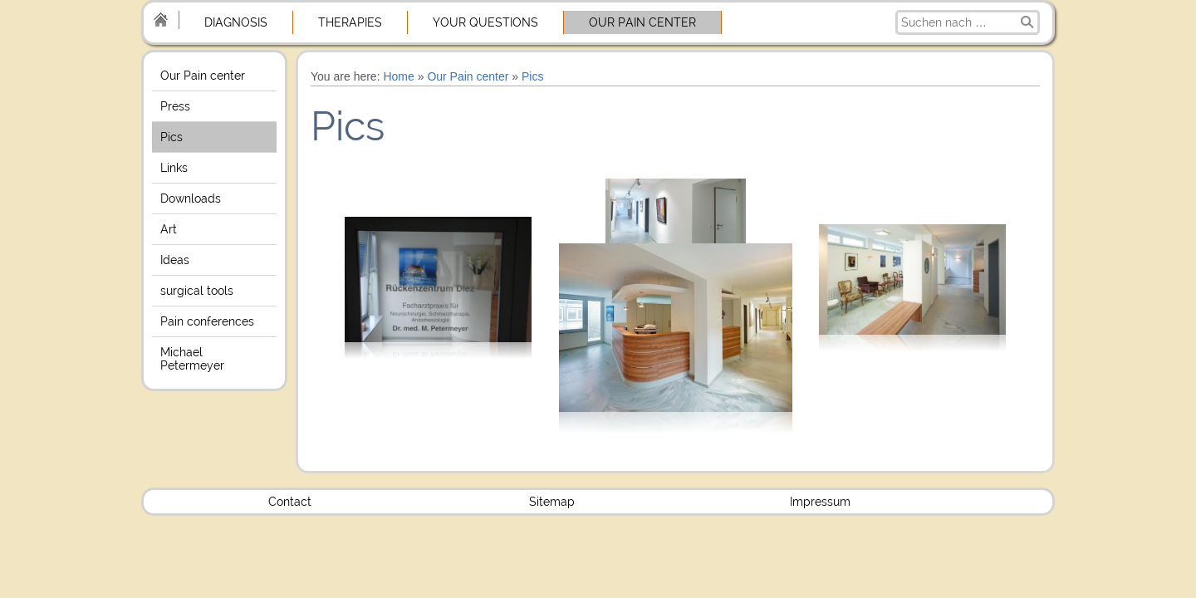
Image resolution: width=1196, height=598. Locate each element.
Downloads (190, 198)
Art (168, 229)
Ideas (174, 260)
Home (398, 76)
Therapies (350, 22)
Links (174, 167)
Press (175, 106)
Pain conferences (207, 321)
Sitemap (552, 501)
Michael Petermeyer (192, 359)
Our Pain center (642, 22)
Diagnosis (235, 22)
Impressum (820, 501)
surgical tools (196, 290)
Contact (289, 501)
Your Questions (485, 22)
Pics (171, 137)
